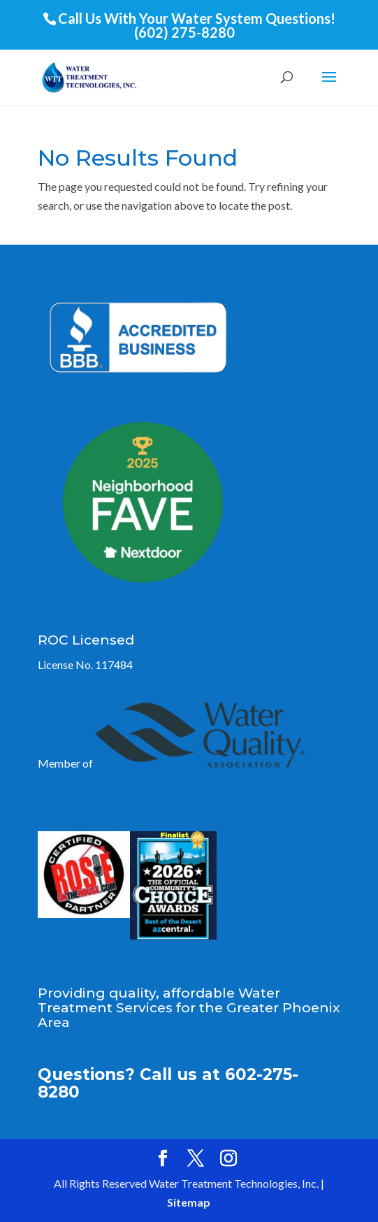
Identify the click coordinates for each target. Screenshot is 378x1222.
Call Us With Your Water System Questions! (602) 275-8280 (196, 25)
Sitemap (188, 1202)
